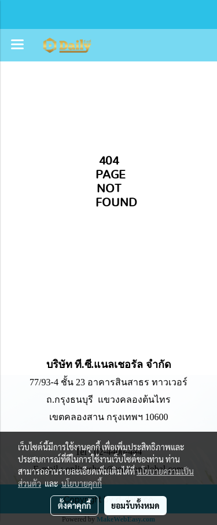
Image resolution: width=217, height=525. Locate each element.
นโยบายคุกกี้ (81, 483)
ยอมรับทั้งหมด (135, 505)
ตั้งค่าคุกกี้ (74, 505)
